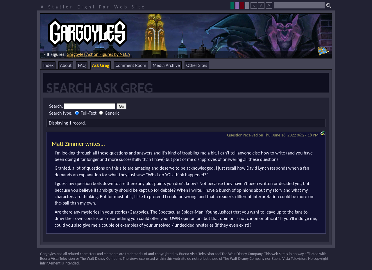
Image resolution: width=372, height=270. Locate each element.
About (66, 65)
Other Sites (196, 65)
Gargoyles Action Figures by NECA (98, 54)
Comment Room (130, 65)
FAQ (81, 65)
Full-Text (86, 113)
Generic (109, 113)
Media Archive (166, 65)
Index (48, 65)
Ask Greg (100, 65)
